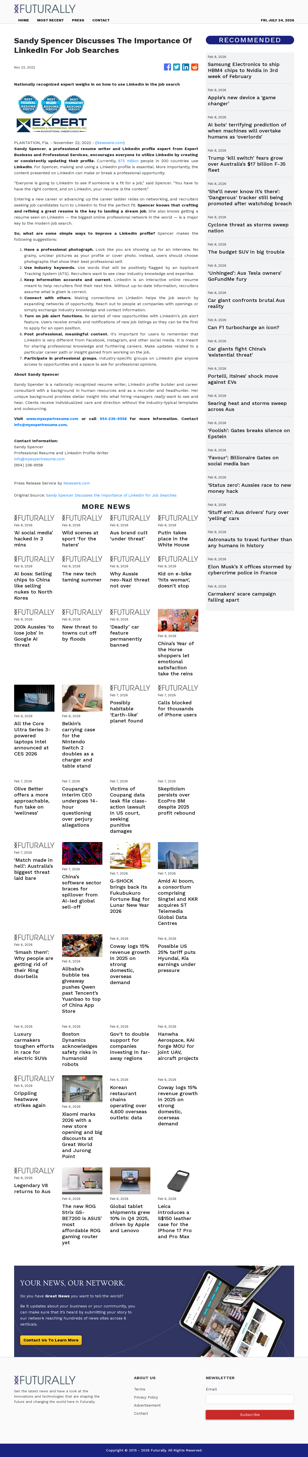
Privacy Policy (147, 1397)
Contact (141, 1413)
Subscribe (250, 1414)
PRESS (78, 20)
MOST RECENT (50, 20)
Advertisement (148, 1405)
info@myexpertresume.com (41, 459)
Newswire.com (111, 142)
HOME (23, 20)
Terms (140, 1389)
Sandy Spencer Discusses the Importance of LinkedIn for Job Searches (116, 495)
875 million (128, 160)
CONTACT (101, 20)
